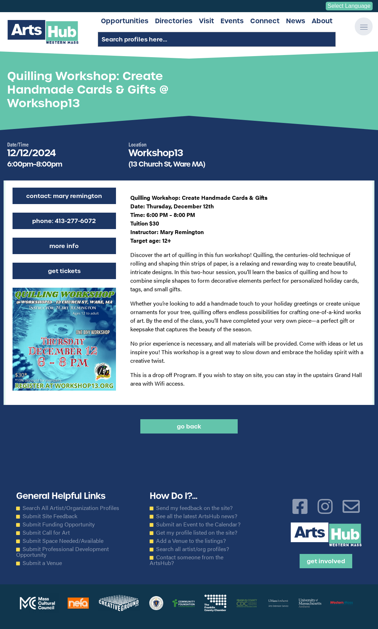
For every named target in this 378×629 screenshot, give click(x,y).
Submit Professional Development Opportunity (62, 552)
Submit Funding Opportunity (59, 524)
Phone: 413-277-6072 (64, 221)
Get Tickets (64, 271)
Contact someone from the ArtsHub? (186, 560)
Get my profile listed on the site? (196, 532)
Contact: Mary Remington (64, 196)
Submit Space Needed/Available (63, 541)
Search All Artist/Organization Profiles (71, 508)
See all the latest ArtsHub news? (196, 516)
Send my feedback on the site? (194, 508)
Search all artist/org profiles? (192, 549)
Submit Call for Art (46, 532)
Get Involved (326, 561)
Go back (189, 426)
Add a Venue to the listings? (191, 541)
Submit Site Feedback (50, 516)
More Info (64, 246)
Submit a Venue (42, 563)
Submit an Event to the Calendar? (198, 524)
